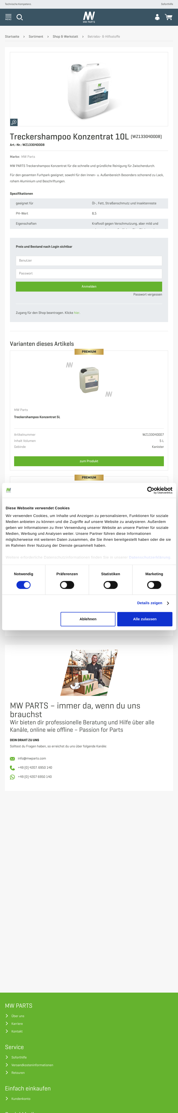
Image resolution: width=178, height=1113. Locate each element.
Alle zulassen (144, 619)
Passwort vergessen (147, 295)
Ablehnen (87, 619)
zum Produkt (89, 461)
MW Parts (21, 410)
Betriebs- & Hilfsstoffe (104, 37)
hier (76, 313)
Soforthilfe (167, 4)
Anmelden (89, 286)
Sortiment (36, 37)
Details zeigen (149, 603)
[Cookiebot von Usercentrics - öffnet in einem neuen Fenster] (150, 490)
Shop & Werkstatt (65, 37)
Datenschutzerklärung (150, 557)
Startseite (12, 37)
